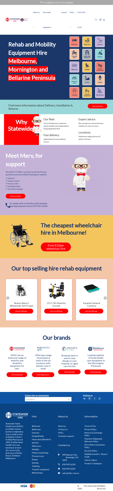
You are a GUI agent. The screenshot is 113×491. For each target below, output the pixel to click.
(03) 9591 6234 (68, 464)
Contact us (63, 429)
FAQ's (72, 19)
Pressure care (38, 456)
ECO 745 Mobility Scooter (56, 304)
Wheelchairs (37, 473)
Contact (64, 12)
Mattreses (36, 446)
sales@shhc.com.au (70, 473)
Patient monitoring (40, 452)
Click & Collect (90, 460)
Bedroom (36, 426)
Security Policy (90, 450)
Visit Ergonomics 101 (43, 375)
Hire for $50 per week (56, 312)
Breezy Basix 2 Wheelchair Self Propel (21, 304)
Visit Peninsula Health (95, 372)
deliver (50, 2)
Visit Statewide (17, 375)
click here (69, 2)
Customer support (66, 436)
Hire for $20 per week (21, 312)
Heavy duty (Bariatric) (41, 439)
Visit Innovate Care (69, 372)
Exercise (35, 432)
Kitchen (35, 442)
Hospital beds (38, 436)
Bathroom (36, 429)
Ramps (35, 459)
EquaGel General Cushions (91, 304)
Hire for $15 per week (91, 312)
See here (87, 139)
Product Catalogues (93, 463)
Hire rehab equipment (47, 19)
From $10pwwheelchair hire (55, 247)
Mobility (35, 449)
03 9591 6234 (81, 19)
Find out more (97, 106)
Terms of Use (90, 426)
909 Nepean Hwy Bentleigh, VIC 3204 (70, 457)
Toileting (36, 466)
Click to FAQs (15, 196)
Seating (35, 463)
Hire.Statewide (90, 486)
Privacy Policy (90, 429)
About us (36, 19)
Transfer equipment (40, 469)
